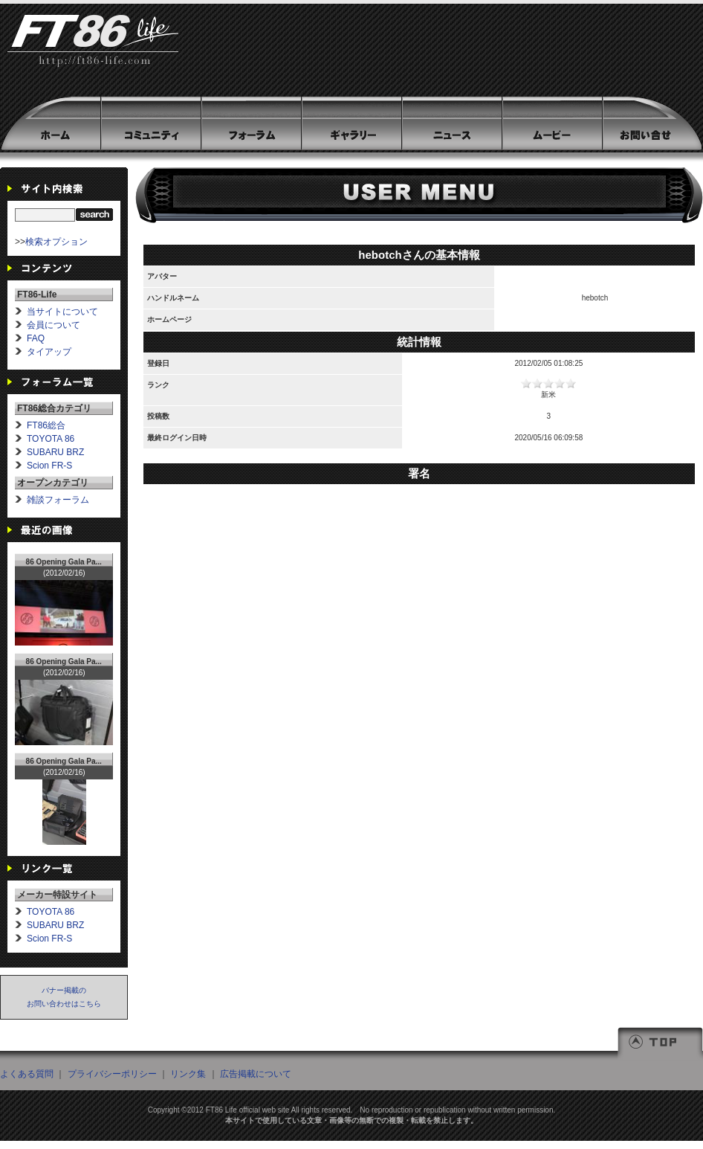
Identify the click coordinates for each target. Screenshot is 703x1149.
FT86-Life (92, 48)
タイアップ (49, 352)
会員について (53, 325)
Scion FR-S (49, 465)
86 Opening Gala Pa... (64, 562)
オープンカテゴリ (52, 482)
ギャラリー (351, 123)
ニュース (451, 123)
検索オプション (56, 241)
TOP (660, 1043)
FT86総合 (46, 425)
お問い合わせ (652, 123)
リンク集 (188, 1074)
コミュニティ (150, 123)
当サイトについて (62, 311)
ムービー (552, 123)
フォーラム (251, 123)
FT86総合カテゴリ (54, 408)
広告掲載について (255, 1074)
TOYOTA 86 (50, 439)
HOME (50, 123)
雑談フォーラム (58, 500)
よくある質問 (27, 1074)
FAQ (36, 338)
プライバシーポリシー (112, 1074)
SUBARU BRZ (55, 452)
